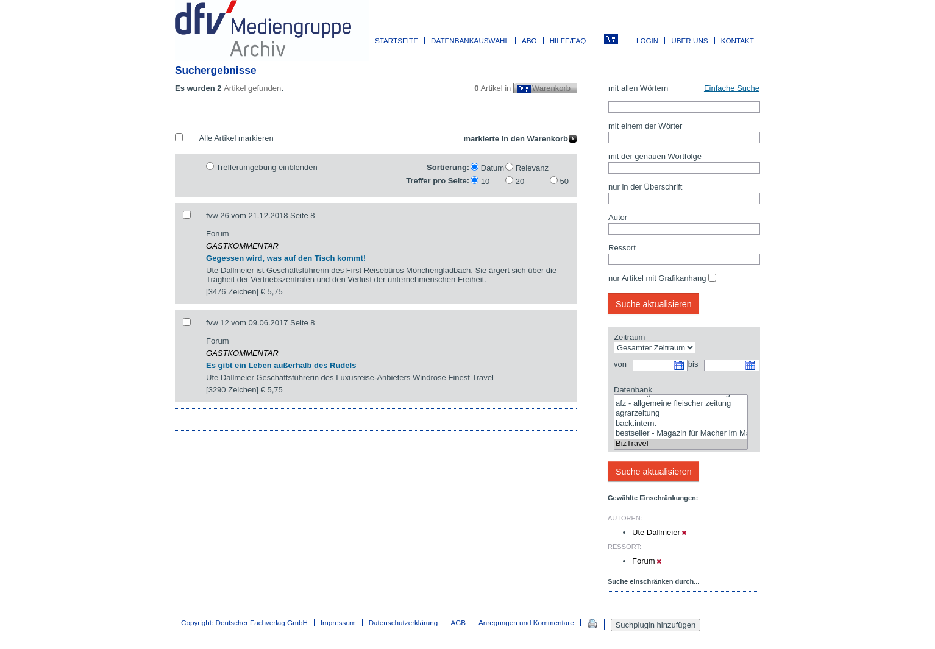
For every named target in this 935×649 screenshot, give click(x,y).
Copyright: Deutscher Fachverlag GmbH (244, 622)
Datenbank (633, 389)
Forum (646, 561)
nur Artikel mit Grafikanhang (657, 278)
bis (693, 364)
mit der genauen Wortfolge (655, 156)
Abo (529, 40)
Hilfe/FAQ (568, 40)
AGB (458, 622)
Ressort (622, 247)
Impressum (338, 622)
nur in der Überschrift (645, 186)
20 (520, 181)
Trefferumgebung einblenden (266, 167)
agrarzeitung (680, 413)
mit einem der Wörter (645, 125)
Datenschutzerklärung (403, 622)
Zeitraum (629, 337)
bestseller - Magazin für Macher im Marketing (680, 433)
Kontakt (737, 40)
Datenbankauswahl (470, 40)
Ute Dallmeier (659, 532)
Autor (617, 217)
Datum (492, 167)
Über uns (689, 40)
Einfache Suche (731, 88)
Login (647, 40)
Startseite (396, 40)
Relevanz (532, 167)
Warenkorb (551, 88)
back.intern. (680, 424)
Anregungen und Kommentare (526, 622)
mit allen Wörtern (638, 88)
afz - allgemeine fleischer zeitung (680, 404)
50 (564, 181)
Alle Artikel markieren (236, 138)
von (620, 364)
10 (485, 181)
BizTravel (680, 444)
